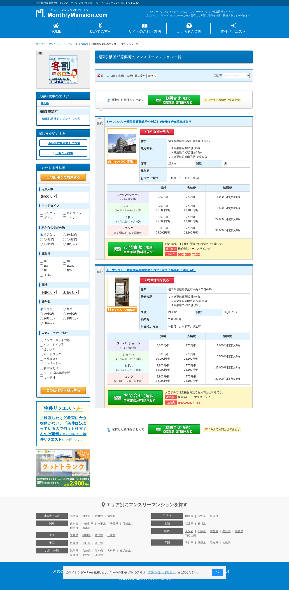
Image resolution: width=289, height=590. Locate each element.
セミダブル (72, 213)
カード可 (47, 377)
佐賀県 (86, 555)
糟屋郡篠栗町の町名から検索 (61, 118)
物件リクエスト (233, 31)
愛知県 (74, 535)
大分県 (111, 550)
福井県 (189, 523)
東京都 (74, 523)
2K (43, 270)
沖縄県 (99, 555)
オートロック (50, 354)
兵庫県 (202, 531)
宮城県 (99, 516)
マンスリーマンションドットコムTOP (57, 44)
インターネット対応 (55, 340)
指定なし (47, 234)
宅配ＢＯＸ (49, 359)
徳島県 (226, 542)
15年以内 (71, 318)
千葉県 (114, 523)
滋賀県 (239, 531)
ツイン (69, 217)
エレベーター (50, 363)
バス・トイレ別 (52, 344)
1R (43, 261)
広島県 (74, 543)
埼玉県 (102, 523)
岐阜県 (99, 535)
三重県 (111, 535)
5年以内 (70, 313)
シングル (47, 213)
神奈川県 (87, 523)
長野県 (202, 516)
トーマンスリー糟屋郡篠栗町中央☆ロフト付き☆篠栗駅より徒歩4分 (151, 270)
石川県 (202, 523)
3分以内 (47, 239)
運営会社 (60, 571)
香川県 (189, 542)
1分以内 (70, 234)
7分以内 (47, 244)
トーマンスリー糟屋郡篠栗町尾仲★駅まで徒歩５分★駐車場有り (148, 121)
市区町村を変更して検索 (64, 143)
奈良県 (226, 531)
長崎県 (74, 555)
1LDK (68, 265)
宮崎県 (86, 550)
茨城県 (127, 523)
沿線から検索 (64, 153)
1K (66, 261)
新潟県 (214, 516)
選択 (100, 121)
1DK (44, 265)
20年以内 (48, 323)
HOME (56, 31)
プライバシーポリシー (161, 572)
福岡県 (85, 44)
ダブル (46, 217)
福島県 (111, 516)
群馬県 (86, 528)
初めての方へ (100, 31)
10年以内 (48, 318)
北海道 (74, 516)
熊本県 (99, 550)
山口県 (86, 543)
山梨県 (189, 516)
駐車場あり (49, 368)
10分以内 (71, 244)
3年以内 (47, 313)
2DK (67, 270)
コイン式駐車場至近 (55, 373)
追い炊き (47, 349)
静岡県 (86, 535)
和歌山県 (190, 535)
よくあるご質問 (189, 31)
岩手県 (86, 516)
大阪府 (189, 531)
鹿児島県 (125, 550)
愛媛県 (202, 542)
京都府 (214, 531)
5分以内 (70, 239)
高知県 (214, 542)
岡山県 (99, 543)
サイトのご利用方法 (144, 31)
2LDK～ (47, 275)
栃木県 (74, 528)
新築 (67, 309)
